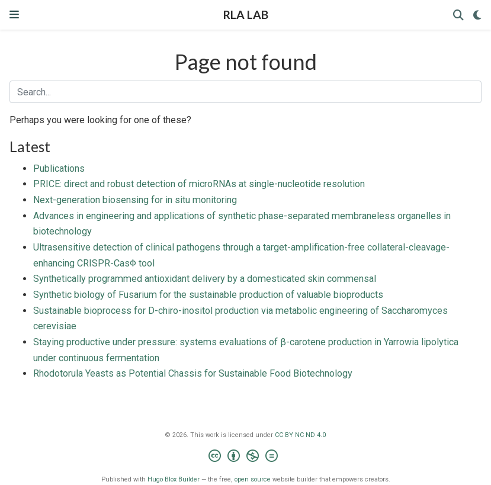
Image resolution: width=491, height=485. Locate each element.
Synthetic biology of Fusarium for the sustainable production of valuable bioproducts (208, 294)
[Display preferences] (477, 15)
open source (253, 479)
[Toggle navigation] (14, 15)
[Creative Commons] (245, 457)
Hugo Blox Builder (173, 479)
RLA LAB (245, 14)
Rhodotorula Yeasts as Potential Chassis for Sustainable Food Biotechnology (192, 373)
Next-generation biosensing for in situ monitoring (135, 199)
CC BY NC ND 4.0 (300, 435)
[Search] (458, 15)
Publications (59, 168)
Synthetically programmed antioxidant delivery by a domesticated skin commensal (204, 278)
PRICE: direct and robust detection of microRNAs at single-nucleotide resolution (199, 183)
